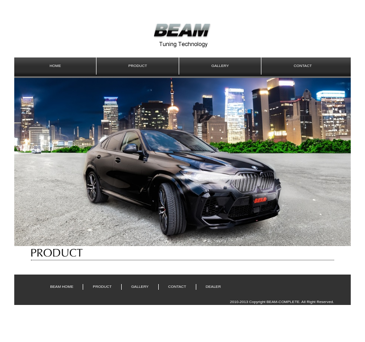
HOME (55, 66)
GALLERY (220, 66)
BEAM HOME (61, 287)
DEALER (213, 287)
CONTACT (303, 66)
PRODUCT (137, 66)
